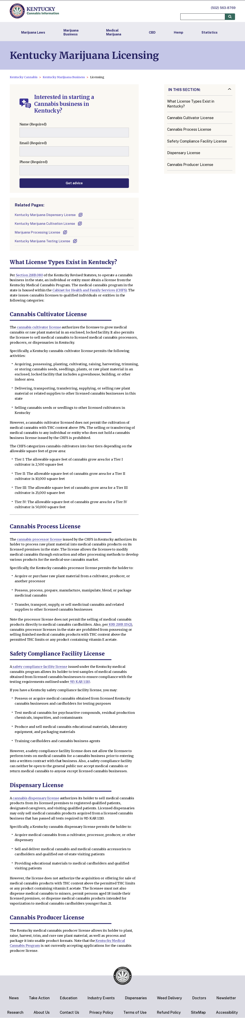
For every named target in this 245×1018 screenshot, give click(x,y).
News (14, 998)
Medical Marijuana (113, 32)
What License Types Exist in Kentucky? (190, 103)
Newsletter (226, 998)
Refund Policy (169, 1012)
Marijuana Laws (33, 32)
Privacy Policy (101, 1012)
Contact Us (69, 1012)
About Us (42, 1012)
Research (15, 1012)
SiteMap (198, 1012)
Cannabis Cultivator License (190, 118)
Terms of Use (135, 1012)
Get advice (74, 183)
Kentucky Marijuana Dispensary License (49, 214)
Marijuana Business (70, 32)
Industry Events (101, 998)
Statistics (209, 32)
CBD (152, 32)
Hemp (178, 32)
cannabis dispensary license (35, 798)
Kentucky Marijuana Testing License (46, 241)
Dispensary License (183, 153)
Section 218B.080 (29, 275)
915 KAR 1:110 (79, 682)
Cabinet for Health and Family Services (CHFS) (89, 290)
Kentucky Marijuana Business (64, 77)
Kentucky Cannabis (23, 77)
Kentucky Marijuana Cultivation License (48, 223)
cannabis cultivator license (38, 327)
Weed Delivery (169, 998)
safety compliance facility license (39, 667)
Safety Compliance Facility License (197, 141)
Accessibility (227, 1012)
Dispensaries (136, 998)
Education (68, 998)
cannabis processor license (39, 539)
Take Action (39, 998)
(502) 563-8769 (223, 8)
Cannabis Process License (189, 129)
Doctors (199, 998)
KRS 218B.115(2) (120, 624)
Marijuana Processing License (41, 232)
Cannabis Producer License (190, 164)
